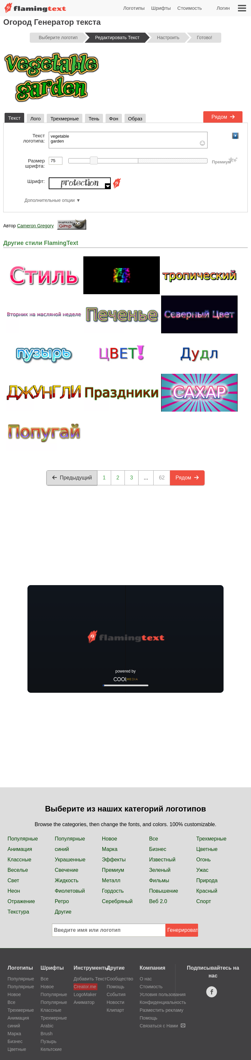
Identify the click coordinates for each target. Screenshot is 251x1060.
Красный (206, 891)
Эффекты (114, 859)
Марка (110, 849)
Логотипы (134, 8)
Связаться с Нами (162, 1025)
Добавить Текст (85, 978)
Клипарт (115, 1010)
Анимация (20, 849)
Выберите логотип (58, 37)
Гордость (113, 891)
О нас (146, 978)
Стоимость (189, 8)
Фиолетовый (70, 891)
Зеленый (160, 870)
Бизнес (157, 849)
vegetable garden (128, 140)
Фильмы (159, 880)
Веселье (18, 870)
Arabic (47, 1025)
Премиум (113, 870)
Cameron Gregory (35, 225)
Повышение (163, 891)
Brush (47, 1033)
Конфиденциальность (163, 1002)
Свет (13, 880)
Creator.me (85, 986)
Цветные (207, 849)
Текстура (18, 912)
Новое (109, 838)
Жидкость (66, 880)
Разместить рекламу (161, 1010)
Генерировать (182, 930)
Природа (207, 880)
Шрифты (161, 8)
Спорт (203, 901)
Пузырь (49, 1041)
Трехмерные (211, 838)
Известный (162, 859)
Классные (19, 859)
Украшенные (70, 859)
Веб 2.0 (158, 901)
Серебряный (117, 901)
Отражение (21, 901)
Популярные (23, 838)
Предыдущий (72, 477)
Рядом (223, 117)
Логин (223, 8)
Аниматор (84, 1002)
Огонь (203, 859)
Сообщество (120, 978)
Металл (111, 880)
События (116, 994)
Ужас (202, 870)
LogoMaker (85, 994)
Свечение (66, 870)
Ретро (62, 901)
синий (62, 849)
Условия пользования (163, 994)
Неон (14, 891)
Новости (115, 1002)
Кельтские (51, 1049)
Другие (63, 912)
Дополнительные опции (50, 200)
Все (153, 838)
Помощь (115, 986)
